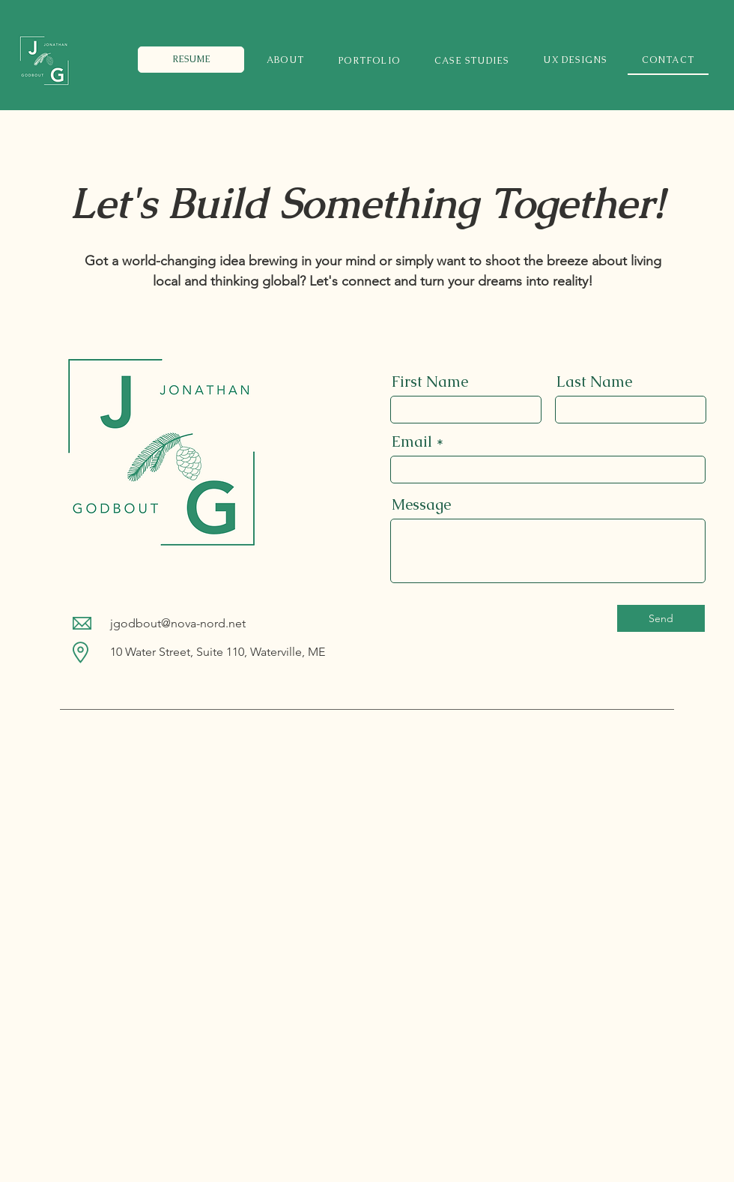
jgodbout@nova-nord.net (178, 623)
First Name (430, 381)
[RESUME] (191, 59)
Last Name (594, 381)
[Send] (661, 618)
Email (412, 441)
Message (421, 504)
